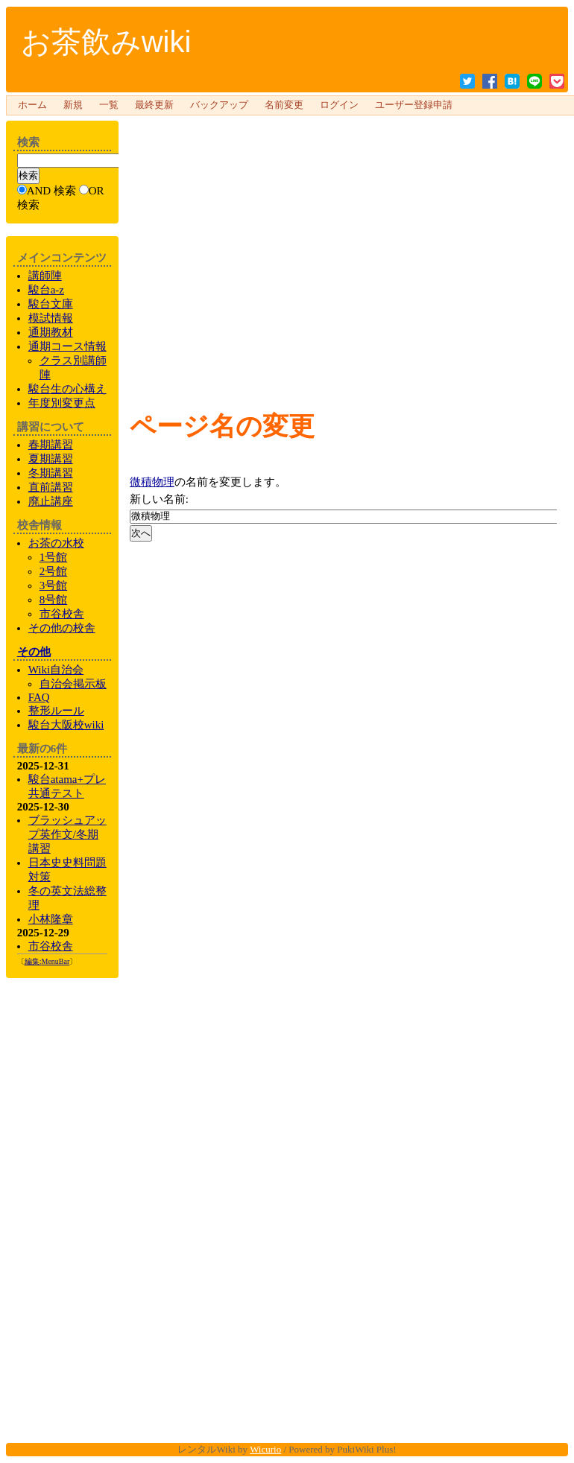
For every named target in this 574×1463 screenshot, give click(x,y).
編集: (47, 961)
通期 (67, 346)
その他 (34, 652)
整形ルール (56, 711)
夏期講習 (50, 459)
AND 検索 (51, 191)
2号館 (54, 571)
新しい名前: (159, 499)
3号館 (54, 585)
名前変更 (284, 105)
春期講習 (50, 445)
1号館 (54, 557)
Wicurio (265, 1449)
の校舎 (61, 628)
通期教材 (50, 332)
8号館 (54, 600)
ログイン (339, 105)
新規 (73, 105)
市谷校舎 (62, 614)
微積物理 (152, 482)
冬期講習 (50, 473)
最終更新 (154, 105)
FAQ (39, 697)
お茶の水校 (56, 543)
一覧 (109, 105)
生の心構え (67, 389)
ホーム (32, 105)
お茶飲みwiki (106, 41)
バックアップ (219, 105)
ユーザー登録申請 (413, 105)
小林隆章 (50, 919)
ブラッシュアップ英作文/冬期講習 (67, 834)
